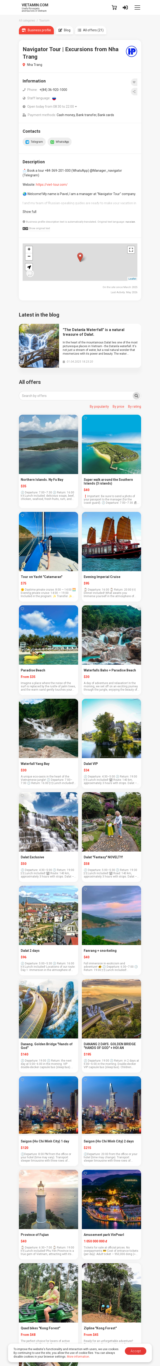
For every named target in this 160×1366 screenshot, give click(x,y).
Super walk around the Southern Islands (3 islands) (108, 481)
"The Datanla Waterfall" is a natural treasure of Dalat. (93, 332)
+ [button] (29, 249)
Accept (136, 1351)
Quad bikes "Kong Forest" (40, 1328)
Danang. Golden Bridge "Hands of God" (47, 1046)
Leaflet (132, 278)
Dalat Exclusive (32, 857)
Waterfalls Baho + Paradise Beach (110, 670)
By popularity (99, 406)
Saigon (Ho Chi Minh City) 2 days (109, 1141)
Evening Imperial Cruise (102, 577)
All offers (30, 382)
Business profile (36, 30)
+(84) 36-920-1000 (53, 90)
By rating (134, 406)
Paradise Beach (33, 670)
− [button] (29, 256)
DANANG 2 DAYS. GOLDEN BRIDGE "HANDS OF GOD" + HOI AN (110, 1046)
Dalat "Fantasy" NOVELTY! (103, 857)
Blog (65, 30)
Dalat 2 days (30, 950)
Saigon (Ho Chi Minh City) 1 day (45, 1141)
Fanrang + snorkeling (100, 950)
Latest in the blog (39, 315)
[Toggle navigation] (137, 7)
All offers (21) (91, 30)
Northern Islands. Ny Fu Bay (42, 479)
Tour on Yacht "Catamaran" (41, 577)
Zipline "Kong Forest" (100, 1328)
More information (78, 1356)
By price (118, 406)
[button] (28, 267)
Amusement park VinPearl (104, 1235)
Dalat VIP (91, 764)
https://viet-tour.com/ (52, 184)
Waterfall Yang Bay (35, 764)
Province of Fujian (35, 1235)
